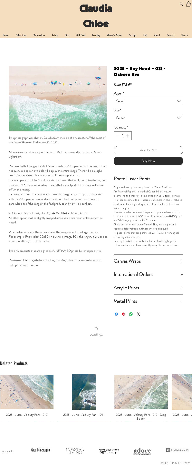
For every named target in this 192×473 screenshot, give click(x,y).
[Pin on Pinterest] (123, 314)
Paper (119, 93)
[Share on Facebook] (116, 314)
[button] (188, 4)
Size (117, 110)
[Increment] (128, 136)
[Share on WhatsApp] (131, 314)
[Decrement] (117, 136)
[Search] (181, 4)
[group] (96, 397)
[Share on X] (138, 314)
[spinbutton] (122, 136)
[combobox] (148, 101)
